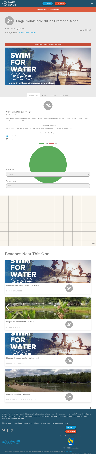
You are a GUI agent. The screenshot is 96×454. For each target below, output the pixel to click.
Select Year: (12, 181)
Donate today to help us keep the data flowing (47, 44)
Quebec (20, 28)
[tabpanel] (48, 143)
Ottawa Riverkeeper (27, 32)
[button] (92, 3)
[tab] (33, 95)
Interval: (10, 169)
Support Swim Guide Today (48, 9)
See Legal (69, 451)
